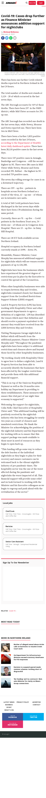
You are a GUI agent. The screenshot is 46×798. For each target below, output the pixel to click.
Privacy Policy (23, 702)
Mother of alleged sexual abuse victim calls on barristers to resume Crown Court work (29, 646)
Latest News (9, 702)
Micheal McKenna (11, 32)
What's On (9, 710)
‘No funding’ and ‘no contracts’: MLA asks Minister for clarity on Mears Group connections (28, 681)
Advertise (36, 702)
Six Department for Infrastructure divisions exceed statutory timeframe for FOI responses (29, 657)
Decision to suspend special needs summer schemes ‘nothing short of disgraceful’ (28, 669)
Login (41, 3)
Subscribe (32, 3)
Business (9, 705)
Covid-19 (12, 611)
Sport (9, 707)
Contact (36, 705)
